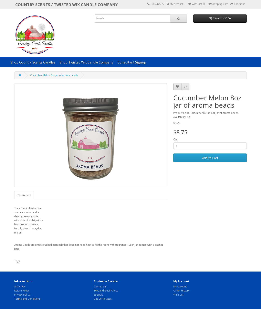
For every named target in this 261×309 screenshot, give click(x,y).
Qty (175, 139)
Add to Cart (210, 158)
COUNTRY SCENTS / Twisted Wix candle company (66, 4)
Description (24, 195)
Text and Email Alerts (106, 290)
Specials (98, 294)
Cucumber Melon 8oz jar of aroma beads (54, 75)
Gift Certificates (103, 298)
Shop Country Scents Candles (32, 62)
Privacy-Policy (22, 294)
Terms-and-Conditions (27, 298)
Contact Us (100, 286)
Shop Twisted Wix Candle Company (86, 62)
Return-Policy (21, 290)
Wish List (178, 294)
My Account (180, 286)
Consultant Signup (131, 62)
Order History (181, 290)
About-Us (19, 286)
